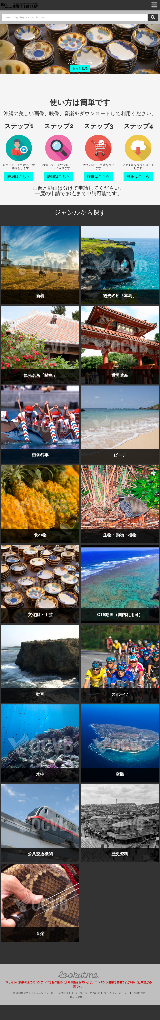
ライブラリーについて (87, 993)
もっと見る (80, 68)
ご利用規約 (139, 993)
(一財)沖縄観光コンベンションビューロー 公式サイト (40, 993)
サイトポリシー (78, 997)
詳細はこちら (19, 176)
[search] (75, 17)
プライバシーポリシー (116, 993)
